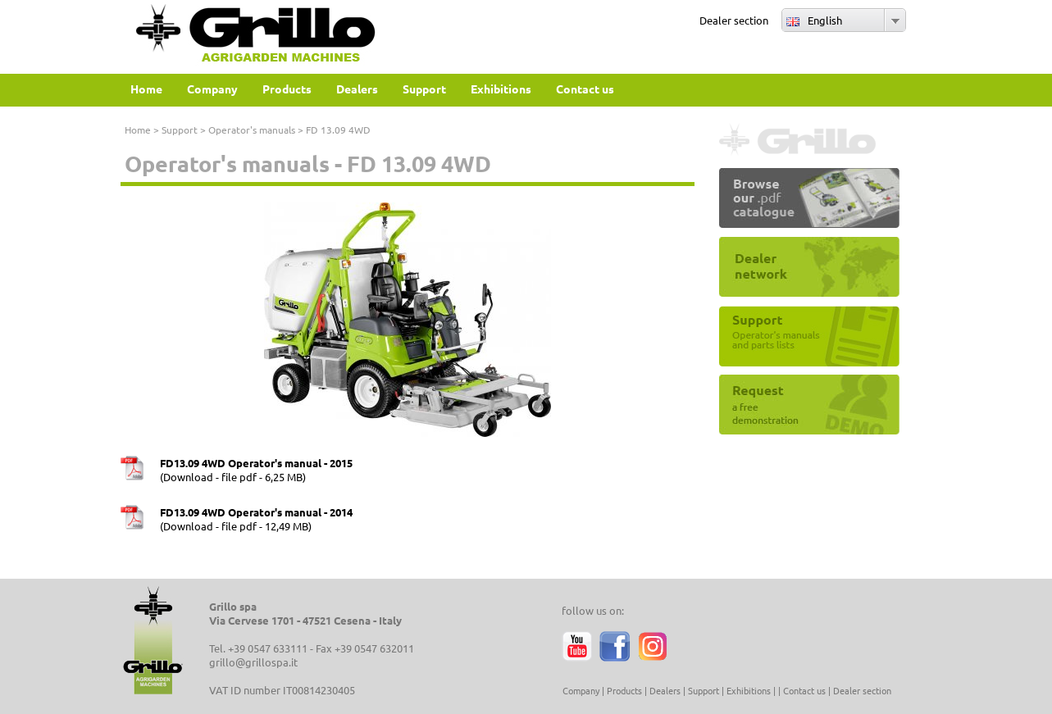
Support (180, 129)
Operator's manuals (251, 129)
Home (138, 129)
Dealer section (733, 20)
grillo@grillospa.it (253, 662)
